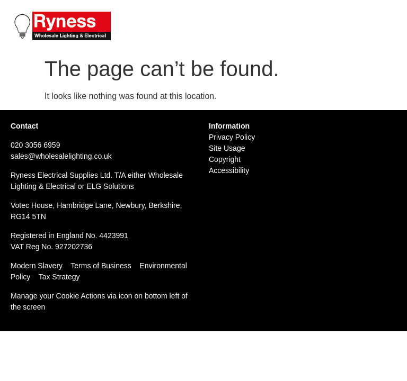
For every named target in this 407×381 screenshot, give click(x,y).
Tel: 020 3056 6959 (294, 16)
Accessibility (229, 170)
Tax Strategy (59, 277)
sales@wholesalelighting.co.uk (61, 156)
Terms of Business (100, 265)
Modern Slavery (37, 265)
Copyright (225, 159)
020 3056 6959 (35, 145)
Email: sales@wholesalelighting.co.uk (329, 27)
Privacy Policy (232, 137)
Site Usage (227, 148)
